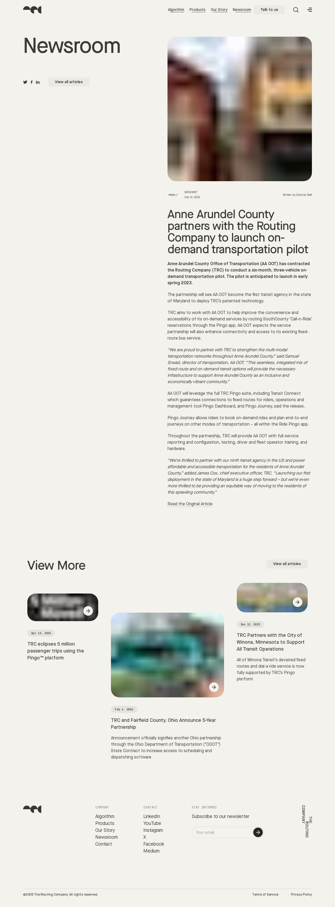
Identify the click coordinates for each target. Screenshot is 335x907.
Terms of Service (265, 895)
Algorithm (176, 10)
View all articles (69, 82)
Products (197, 10)
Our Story (219, 10)
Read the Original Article (190, 504)
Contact (103, 844)
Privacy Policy (301, 895)
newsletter (238, 816)
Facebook (153, 844)
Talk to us (269, 10)
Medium (151, 851)
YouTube (152, 823)
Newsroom (242, 10)
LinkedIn (151, 816)
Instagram (153, 830)
